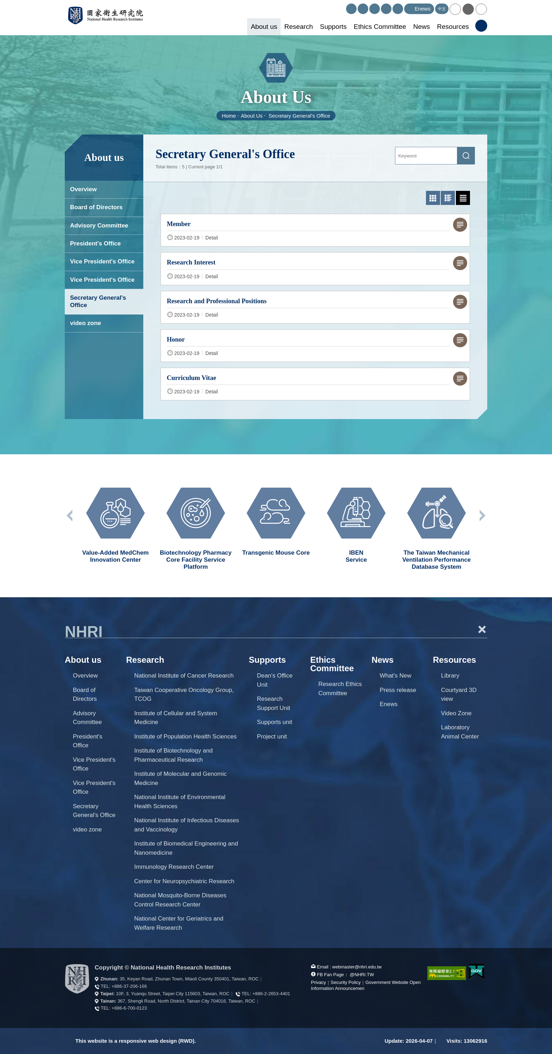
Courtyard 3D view (459, 695)
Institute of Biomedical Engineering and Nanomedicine (186, 848)
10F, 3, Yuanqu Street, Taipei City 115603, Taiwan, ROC (173, 993)
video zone (85, 323)
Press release (398, 690)
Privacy (318, 982)
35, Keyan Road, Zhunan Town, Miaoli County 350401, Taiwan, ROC (189, 978)
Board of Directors (96, 207)
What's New (395, 675)
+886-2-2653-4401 (271, 993)
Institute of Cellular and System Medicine (175, 718)
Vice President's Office (102, 261)
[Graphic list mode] (448, 198)
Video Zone (456, 713)
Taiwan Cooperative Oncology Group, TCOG (184, 695)
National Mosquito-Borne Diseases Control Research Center (180, 900)
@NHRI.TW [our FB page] (362, 974)
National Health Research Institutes (111, 17)
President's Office (95, 243)
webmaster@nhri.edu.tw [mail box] (357, 966)
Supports (333, 26)
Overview (83, 189)
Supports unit (274, 722)
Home (229, 115)
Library (450, 675)
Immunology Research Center (174, 866)
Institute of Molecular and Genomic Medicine (180, 778)
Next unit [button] (482, 516)
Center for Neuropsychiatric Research (184, 881)
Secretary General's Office (299, 115)
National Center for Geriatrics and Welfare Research (178, 923)
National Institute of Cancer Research (184, 675)
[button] (455, 9)
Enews (388, 704)
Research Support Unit (273, 703)
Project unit (272, 736)
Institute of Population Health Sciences (185, 736)
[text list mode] (463, 198)
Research (298, 26)
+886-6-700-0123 (129, 1008)
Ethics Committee (380, 26)
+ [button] (482, 629)
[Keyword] (426, 155)
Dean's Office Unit (275, 680)
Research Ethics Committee (340, 689)
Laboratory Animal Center (460, 732)
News (421, 26)
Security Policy (345, 982)
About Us (252, 115)
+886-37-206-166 (129, 986)
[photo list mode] (433, 198)
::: (343, 6)
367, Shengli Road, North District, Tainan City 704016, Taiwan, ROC (186, 1001)
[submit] (466, 155)
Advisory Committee (99, 225)
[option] (115, 522)
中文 (442, 9)
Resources (453, 26)
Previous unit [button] (70, 516)
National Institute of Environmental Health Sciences (179, 802)
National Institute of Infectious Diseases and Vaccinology (186, 825)
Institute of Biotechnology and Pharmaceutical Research (173, 755)
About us (264, 26)
